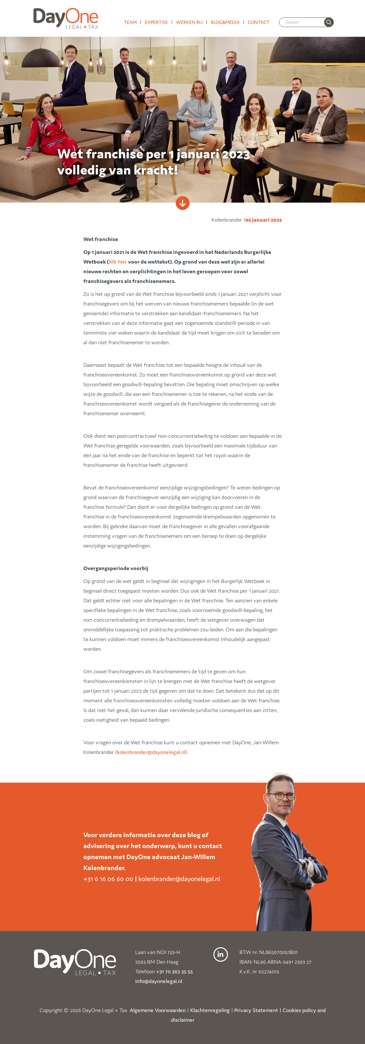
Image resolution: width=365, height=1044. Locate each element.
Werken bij (189, 22)
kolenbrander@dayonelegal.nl (151, 752)
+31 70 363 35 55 (174, 971)
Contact (258, 22)
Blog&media (225, 22)
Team (130, 22)
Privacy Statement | (257, 1010)
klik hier (118, 261)
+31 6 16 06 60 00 (108, 879)
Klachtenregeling (210, 1010)
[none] (329, 22)
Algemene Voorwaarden (158, 1010)
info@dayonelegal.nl (158, 981)
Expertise (156, 22)
